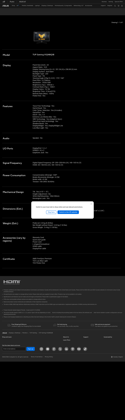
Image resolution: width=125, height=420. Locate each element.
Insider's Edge (67, 381)
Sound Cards (26, 360)
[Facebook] (54, 407)
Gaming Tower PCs (7, 372)
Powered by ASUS (68, 384)
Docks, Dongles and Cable (50, 370)
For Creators (6, 348)
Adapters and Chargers (49, 368)
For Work (5, 346)
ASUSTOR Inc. (67, 357)
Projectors (5, 363)
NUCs (4, 375)
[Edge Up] (79, 407)
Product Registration (89, 363)
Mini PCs (24, 337)
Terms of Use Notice (36, 415)
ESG (105, 337)
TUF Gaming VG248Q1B (13, 10)
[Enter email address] (14, 407)
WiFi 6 (24, 375)
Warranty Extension (89, 375)
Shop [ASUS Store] (13, 5)
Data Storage (26, 366)
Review (21, 13)
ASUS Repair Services (89, 339)
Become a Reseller (68, 375)
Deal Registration (88, 354)
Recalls (85, 369)
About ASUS (66, 337)
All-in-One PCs (6, 366)
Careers (65, 360)
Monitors (4, 360)
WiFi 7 (24, 372)
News (64, 348)
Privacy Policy (49, 415)
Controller (45, 373)
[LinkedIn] (66, 407)
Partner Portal (67, 369)
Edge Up (65, 378)
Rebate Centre (87, 366)
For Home (5, 343)
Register (109, 5)
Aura (64, 398)
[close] (91, 204)
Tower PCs (5, 369)
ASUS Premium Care (89, 337)
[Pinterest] (73, 407)
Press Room (66, 351)
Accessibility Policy (68, 389)
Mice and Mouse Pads (48, 356)
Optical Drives (26, 363)
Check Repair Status (89, 345)
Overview (4, 13)
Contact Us (86, 351)
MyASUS (86, 360)
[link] (5, 5)
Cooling (24, 351)
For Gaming (5, 354)
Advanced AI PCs (68, 392)
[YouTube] (48, 407)
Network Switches (47, 341)
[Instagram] (41, 407)
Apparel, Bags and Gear (49, 365)
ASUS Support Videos (89, 342)
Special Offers (119, 1)
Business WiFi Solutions (49, 344)
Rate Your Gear (67, 387)
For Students (6, 351)
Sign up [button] (30, 407)
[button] (104, 1)
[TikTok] (85, 407)
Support (28, 13)
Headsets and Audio (48, 359)
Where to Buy (67, 354)
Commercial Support (89, 348)
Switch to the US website (68, 212)
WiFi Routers (26, 378)
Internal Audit (67, 342)
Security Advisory (88, 372)
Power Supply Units (28, 357)
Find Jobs (66, 339)
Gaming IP (45, 376)
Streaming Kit (46, 362)
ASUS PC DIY (67, 372)
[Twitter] (60, 407)
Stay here (51, 212)
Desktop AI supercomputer (50, 347)
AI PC (64, 366)
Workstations (26, 339)
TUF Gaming (33, 329)
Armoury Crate (67, 395)
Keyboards (45, 353)
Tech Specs (13, 13)
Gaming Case (26, 348)
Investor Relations (68, 345)
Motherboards (26, 345)
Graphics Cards (26, 354)
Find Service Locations (89, 357)
